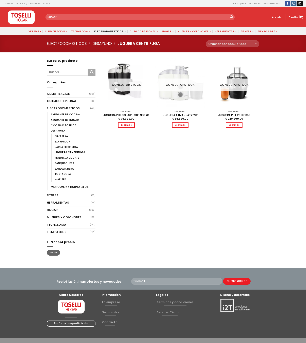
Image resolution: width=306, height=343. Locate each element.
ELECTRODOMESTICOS (110, 31)
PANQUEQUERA (64, 163)
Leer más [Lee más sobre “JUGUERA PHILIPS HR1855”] (234, 124)
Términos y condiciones (27, 3)
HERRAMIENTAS (226, 31)
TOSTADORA (63, 174)
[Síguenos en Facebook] (287, 3)
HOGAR (168, 31)
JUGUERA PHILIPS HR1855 (234, 115)
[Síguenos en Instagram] (293, 3)
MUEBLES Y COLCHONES (194, 31)
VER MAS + (35, 31)
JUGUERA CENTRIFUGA (70, 152)
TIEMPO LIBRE (267, 31)
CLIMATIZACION (56, 31)
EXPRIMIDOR (62, 141)
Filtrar (53, 252)
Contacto (8, 3)
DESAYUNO (102, 43)
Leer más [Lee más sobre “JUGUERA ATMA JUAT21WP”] (180, 124)
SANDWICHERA (64, 169)
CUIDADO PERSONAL (144, 31)
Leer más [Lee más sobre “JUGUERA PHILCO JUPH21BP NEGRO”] (126, 124)
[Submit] (231, 17)
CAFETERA (61, 136)
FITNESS (247, 31)
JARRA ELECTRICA (66, 147)
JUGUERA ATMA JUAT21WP (180, 115)
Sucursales (254, 3)
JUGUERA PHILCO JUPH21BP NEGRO (126, 115)
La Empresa (239, 3)
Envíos (46, 3)
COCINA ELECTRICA (63, 125)
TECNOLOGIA (81, 31)
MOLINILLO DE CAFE (67, 158)
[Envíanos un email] (300, 3)
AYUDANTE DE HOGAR (65, 120)
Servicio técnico (271, 3)
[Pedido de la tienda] (232, 43)
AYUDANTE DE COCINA (65, 114)
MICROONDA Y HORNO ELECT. (70, 187)
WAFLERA (61, 179)
